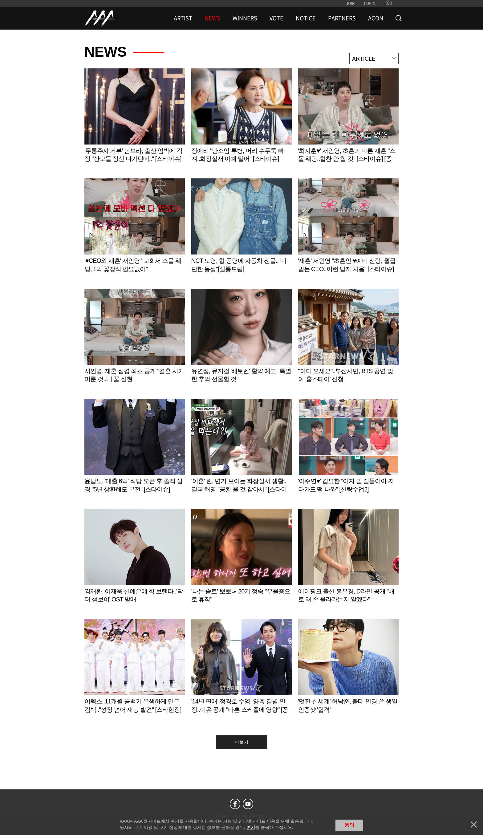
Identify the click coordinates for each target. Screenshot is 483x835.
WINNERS (245, 18)
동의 (349, 825)
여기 (250, 827)
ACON (375, 18)
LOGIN (369, 3)
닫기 (474, 824)
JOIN (350, 3)
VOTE (276, 18)
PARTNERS (342, 18)
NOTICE (306, 18)
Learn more (134, 121)
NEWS (212, 18)
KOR (388, 3)
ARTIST (183, 18)
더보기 (242, 741)
